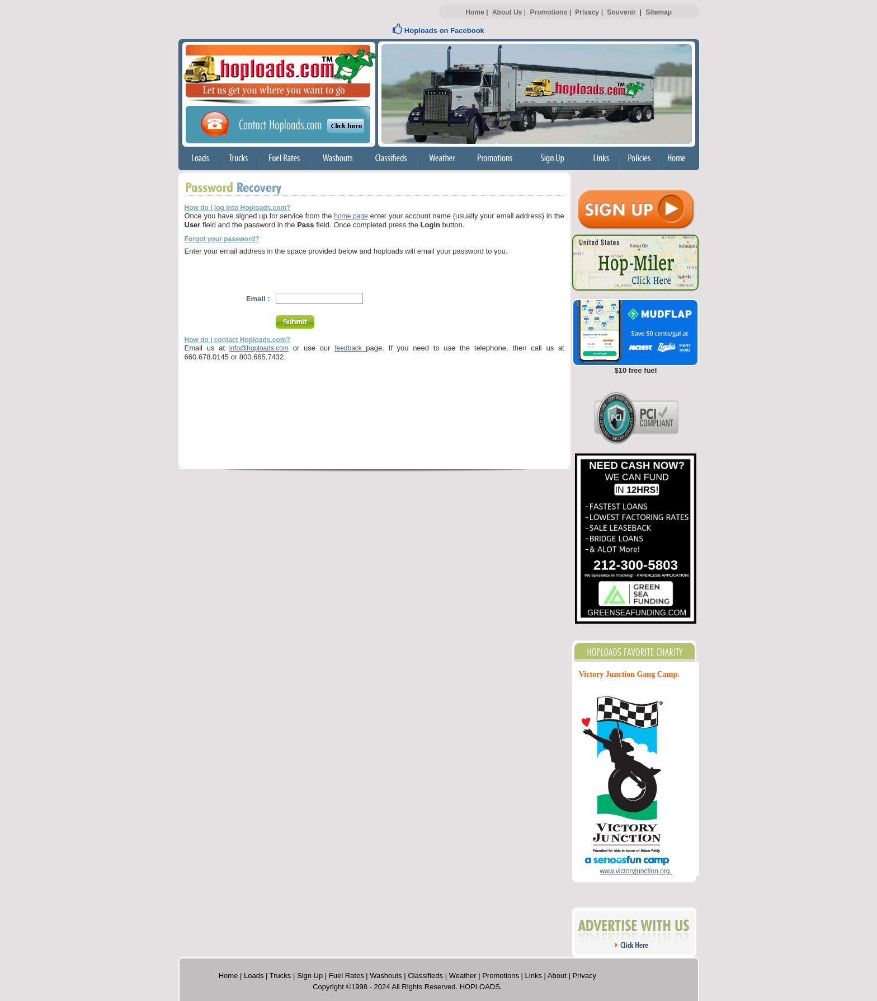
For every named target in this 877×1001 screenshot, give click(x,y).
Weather (463, 975)
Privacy (587, 12)
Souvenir (621, 12)
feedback (350, 348)
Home (474, 12)
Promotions (548, 12)
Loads (253, 975)
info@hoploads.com (259, 348)
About (557, 975)
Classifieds (425, 975)
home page (350, 216)
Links (533, 975)
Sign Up (310, 975)
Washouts (386, 975)
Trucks (280, 975)
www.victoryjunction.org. (636, 871)
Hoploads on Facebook (438, 30)
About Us (507, 12)
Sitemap (658, 12)
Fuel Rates (346, 975)
